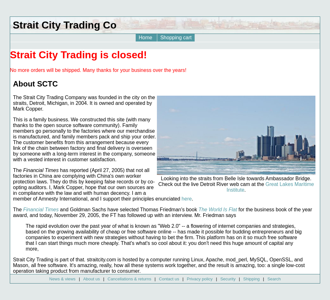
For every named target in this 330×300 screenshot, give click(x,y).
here (187, 198)
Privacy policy (199, 279)
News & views (62, 279)
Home (146, 37)
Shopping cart (176, 37)
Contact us (169, 279)
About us (91, 279)
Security (228, 279)
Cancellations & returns (129, 279)
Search (274, 279)
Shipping (251, 279)
